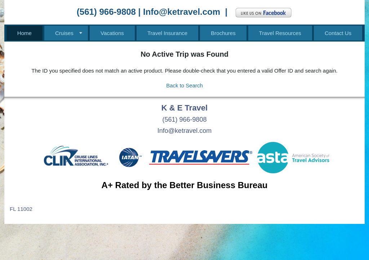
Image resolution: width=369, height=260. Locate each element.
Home (24, 33)
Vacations (112, 33)
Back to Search (184, 85)
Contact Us (338, 33)
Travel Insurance (167, 33)
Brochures (223, 33)
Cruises (64, 33)
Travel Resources (280, 33)
